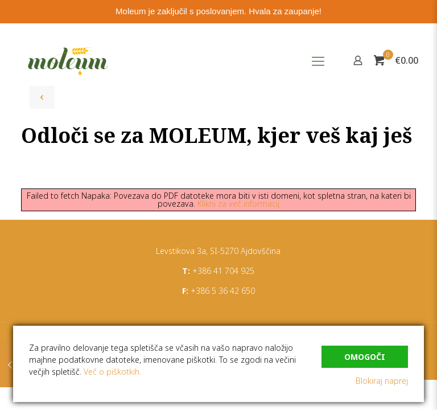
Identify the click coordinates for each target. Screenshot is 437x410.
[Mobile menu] (318, 60)
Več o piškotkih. (112, 371)
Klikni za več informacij (238, 203)
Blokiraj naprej (382, 380)
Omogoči (364, 356)
